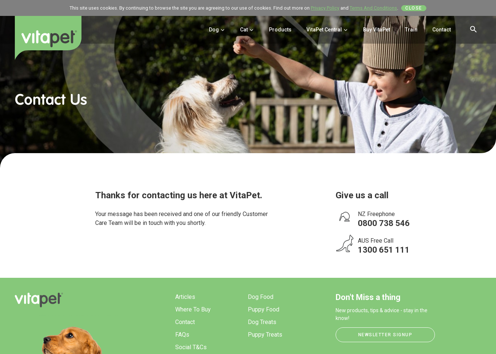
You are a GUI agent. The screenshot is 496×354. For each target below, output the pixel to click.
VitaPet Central (327, 30)
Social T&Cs (191, 347)
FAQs (182, 334)
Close (413, 8)
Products (280, 30)
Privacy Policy (325, 8)
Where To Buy (193, 309)
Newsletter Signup (385, 334)
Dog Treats (262, 322)
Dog (217, 30)
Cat (247, 30)
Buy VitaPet (376, 30)
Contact (441, 30)
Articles (185, 296)
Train (411, 30)
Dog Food (260, 296)
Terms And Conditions (373, 8)
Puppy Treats (265, 334)
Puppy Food (263, 309)
